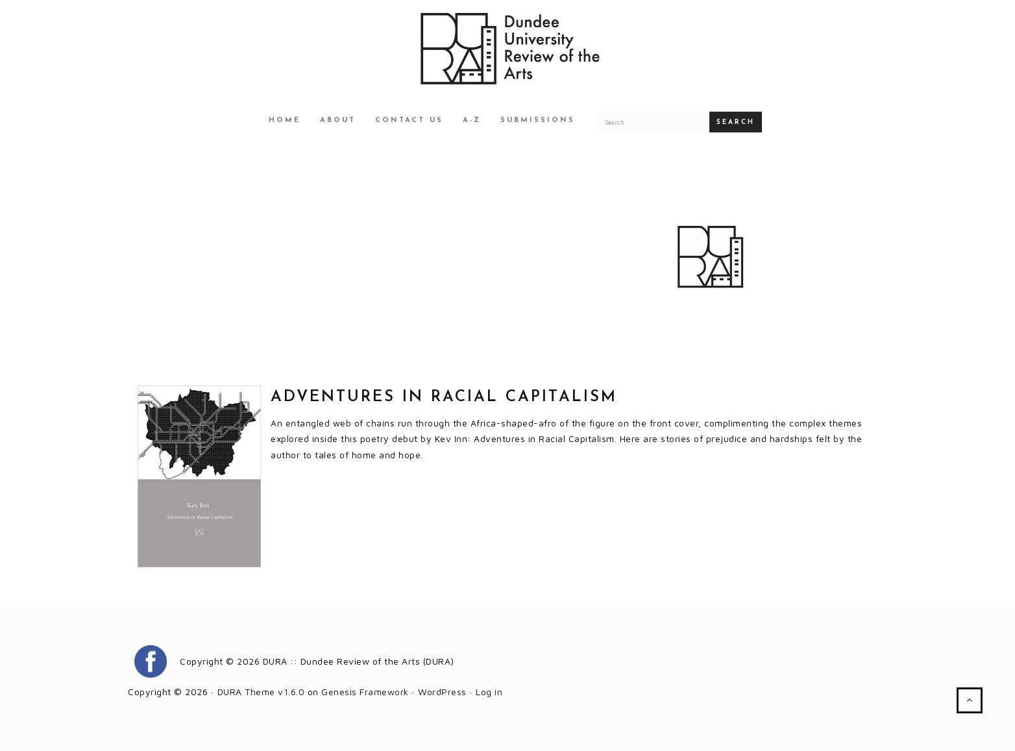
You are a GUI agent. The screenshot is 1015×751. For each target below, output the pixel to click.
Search (735, 122)
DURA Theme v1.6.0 (261, 691)
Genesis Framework (365, 691)
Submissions (537, 120)
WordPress (442, 691)
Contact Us (409, 120)
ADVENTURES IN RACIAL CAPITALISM (444, 397)
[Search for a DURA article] (653, 122)
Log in (489, 691)
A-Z (472, 120)
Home (284, 120)
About (338, 120)
